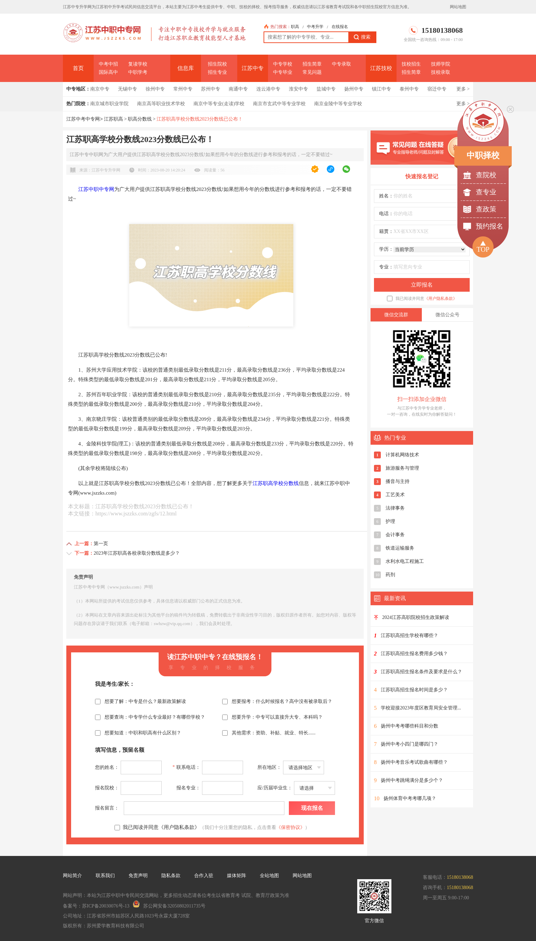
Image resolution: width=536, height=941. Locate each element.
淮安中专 (298, 89)
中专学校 (282, 64)
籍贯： (386, 231)
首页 (78, 68)
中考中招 (108, 64)
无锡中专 (127, 89)
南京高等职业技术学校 (161, 103)
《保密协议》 (290, 827)
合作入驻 (203, 875)
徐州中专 (155, 89)
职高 (295, 26)
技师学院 (440, 64)
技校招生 (411, 64)
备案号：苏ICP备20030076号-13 (96, 906)
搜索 (362, 37)
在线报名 (340, 26)
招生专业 (217, 72)
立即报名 (422, 285)
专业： (386, 266)
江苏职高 (113, 119)
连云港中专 (268, 89)
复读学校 (137, 64)
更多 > (463, 89)
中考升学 (315, 26)
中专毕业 (282, 72)
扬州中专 (353, 89)
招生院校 (217, 64)
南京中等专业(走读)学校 (218, 103)
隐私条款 (170, 875)
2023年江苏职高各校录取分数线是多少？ (137, 553)
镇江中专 (381, 89)
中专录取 (341, 64)
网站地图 (458, 6)
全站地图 (269, 875)
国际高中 (108, 72)
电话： (386, 213)
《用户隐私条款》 (440, 298)
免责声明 (138, 875)
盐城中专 (326, 89)
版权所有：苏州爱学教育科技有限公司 (103, 925)
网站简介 (72, 875)
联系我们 (105, 875)
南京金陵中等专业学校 (338, 103)
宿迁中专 (436, 89)
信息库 (185, 68)
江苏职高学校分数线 (276, 483)
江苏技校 (381, 68)
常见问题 (312, 72)
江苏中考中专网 (83, 119)
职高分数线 (140, 119)
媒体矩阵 (236, 875)
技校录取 (440, 72)
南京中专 (99, 89)
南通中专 (238, 89)
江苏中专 (253, 68)
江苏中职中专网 (96, 189)
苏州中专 (210, 89)
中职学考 (137, 72)
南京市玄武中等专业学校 (279, 103)
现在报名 (312, 808)
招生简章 (312, 64)
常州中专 (182, 89)
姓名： (386, 195)
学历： (386, 249)
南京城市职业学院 (109, 103)
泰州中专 (409, 89)
